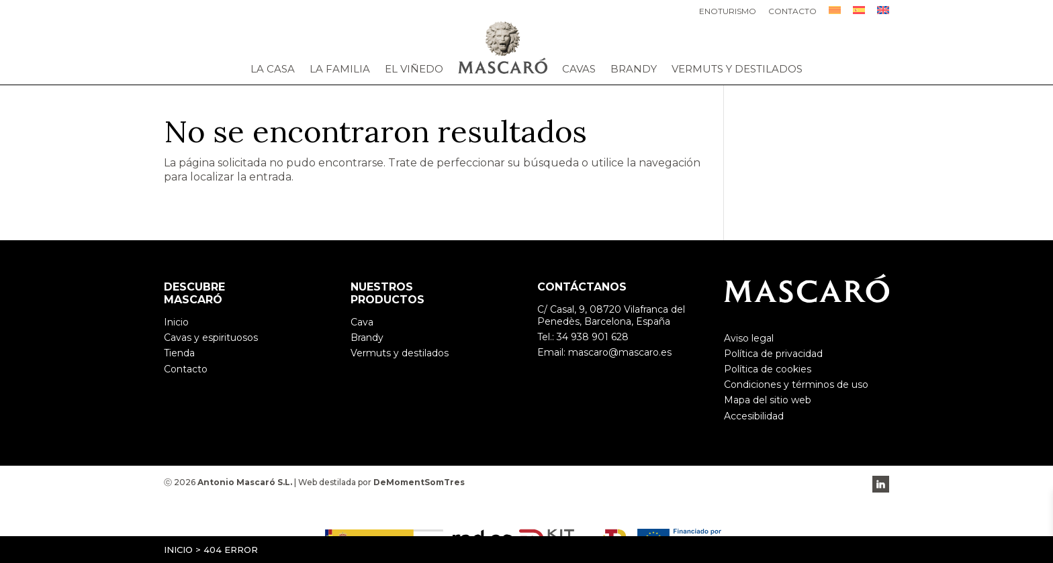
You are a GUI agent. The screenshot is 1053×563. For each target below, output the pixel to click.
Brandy (633, 69)
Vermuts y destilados (737, 69)
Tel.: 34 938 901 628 (583, 337)
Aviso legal (749, 338)
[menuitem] (835, 13)
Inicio (178, 549)
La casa (272, 69)
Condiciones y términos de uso (796, 384)
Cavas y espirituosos (211, 337)
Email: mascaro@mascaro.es (604, 352)
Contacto (792, 11)
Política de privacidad (773, 354)
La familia (340, 69)
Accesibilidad (754, 416)
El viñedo (414, 69)
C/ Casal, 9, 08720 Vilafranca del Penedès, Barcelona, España (611, 315)
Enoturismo (727, 11)
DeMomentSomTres (419, 482)
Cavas (579, 69)
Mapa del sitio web (767, 400)
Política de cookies (767, 369)
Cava (362, 322)
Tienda (179, 353)
